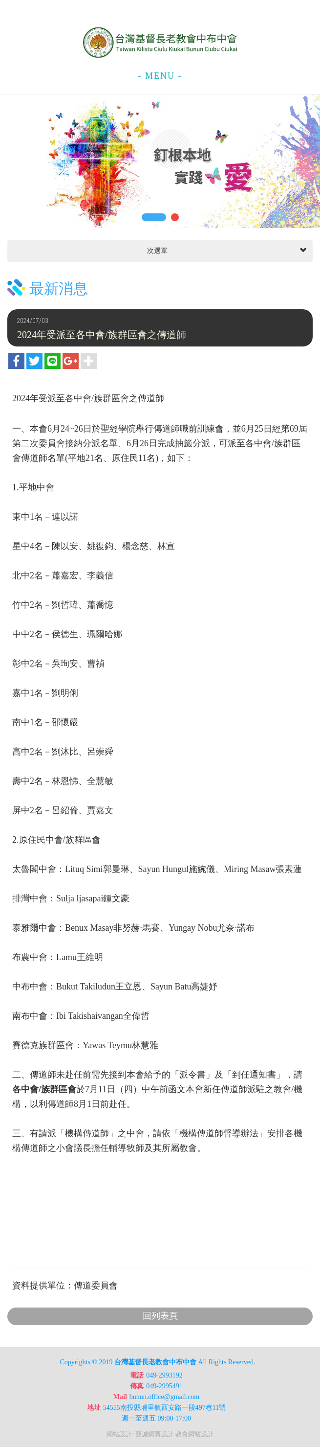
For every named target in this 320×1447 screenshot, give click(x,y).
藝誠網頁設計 (154, 1434)
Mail (120, 1397)
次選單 (226, 251)
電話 (137, 1375)
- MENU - (160, 76)
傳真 (137, 1386)
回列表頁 (160, 1316)
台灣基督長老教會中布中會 (160, 42)
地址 (94, 1407)
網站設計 (119, 1434)
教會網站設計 (194, 1434)
